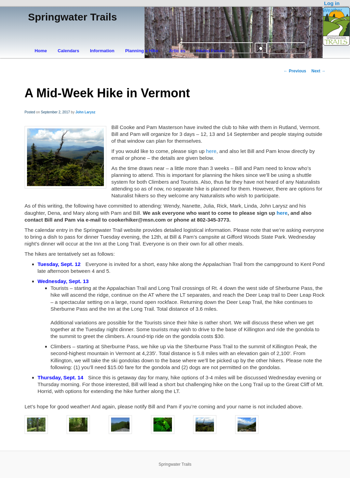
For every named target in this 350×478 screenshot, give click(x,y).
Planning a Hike (141, 50)
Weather (332, 10)
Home (41, 50)
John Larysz (85, 112)
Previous (295, 71)
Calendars (68, 50)
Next (318, 71)
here (211, 151)
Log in (332, 3)
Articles (177, 50)
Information (102, 50)
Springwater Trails (72, 17)
